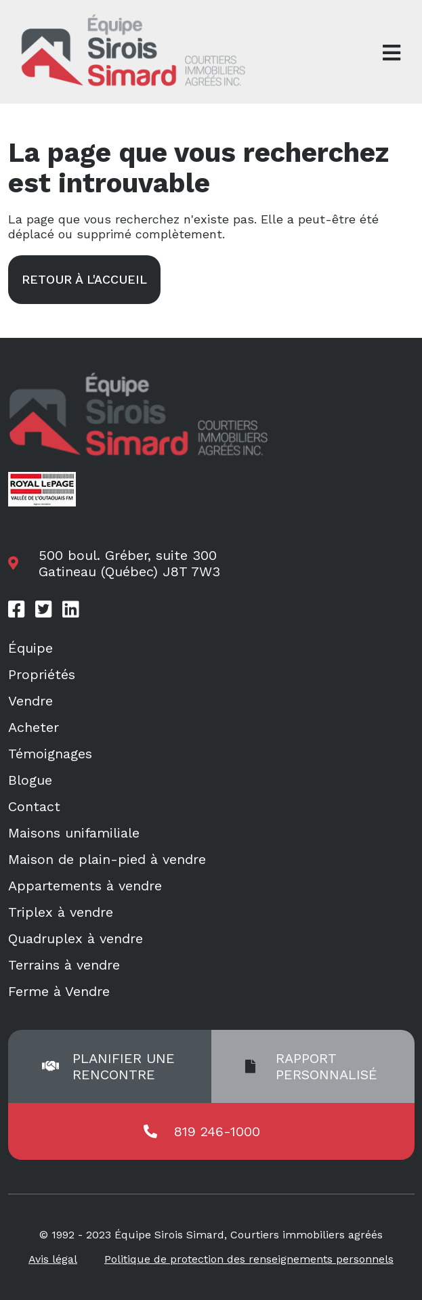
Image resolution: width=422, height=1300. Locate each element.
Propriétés (41, 674)
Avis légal (52, 1259)
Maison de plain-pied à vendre (107, 859)
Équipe (30, 648)
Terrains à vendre (64, 965)
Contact (34, 806)
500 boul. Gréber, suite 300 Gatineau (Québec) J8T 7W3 (129, 563)
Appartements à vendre (85, 886)
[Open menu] (391, 53)
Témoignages (50, 753)
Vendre (30, 701)
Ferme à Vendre (59, 991)
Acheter (33, 727)
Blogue (30, 780)
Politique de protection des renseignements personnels (249, 1259)
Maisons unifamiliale (74, 833)
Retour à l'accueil (84, 279)
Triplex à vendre (60, 912)
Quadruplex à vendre (75, 938)
